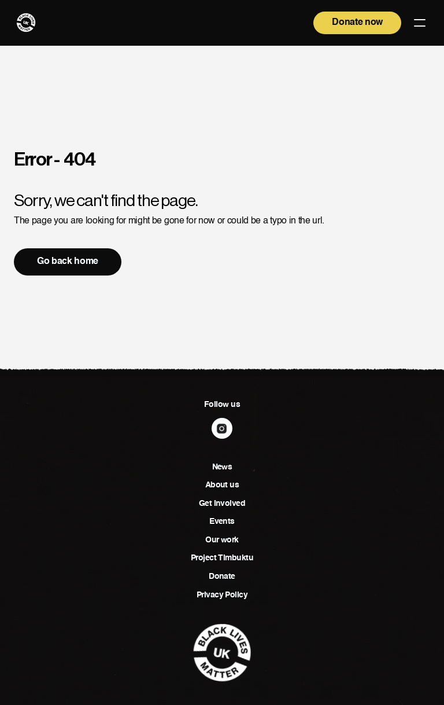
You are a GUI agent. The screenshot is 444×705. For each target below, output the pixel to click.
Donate (222, 576)
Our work (222, 540)
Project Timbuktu (222, 558)
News (222, 467)
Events (222, 521)
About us (222, 485)
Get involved (222, 504)
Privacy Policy (222, 595)
